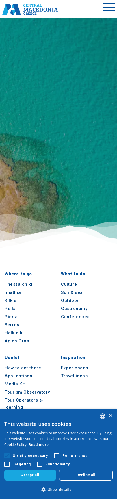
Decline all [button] (86, 474)
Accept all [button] (30, 474)
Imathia (13, 292)
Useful (12, 357)
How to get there (23, 367)
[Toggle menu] (109, 9)
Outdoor (70, 300)
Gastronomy (74, 308)
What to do (73, 274)
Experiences (74, 367)
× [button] (110, 416)
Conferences (75, 316)
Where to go (18, 274)
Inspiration (73, 357)
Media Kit (15, 384)
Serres (12, 324)
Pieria (11, 316)
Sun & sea (72, 292)
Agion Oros (17, 341)
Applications (18, 376)
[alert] (58, 454)
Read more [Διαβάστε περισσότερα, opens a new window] (39, 444)
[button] (58, 489)
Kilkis (10, 300)
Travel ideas (74, 376)
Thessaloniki (18, 284)
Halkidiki (14, 332)
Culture (69, 284)
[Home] (30, 9)
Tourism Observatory (27, 392)
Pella (10, 308)
